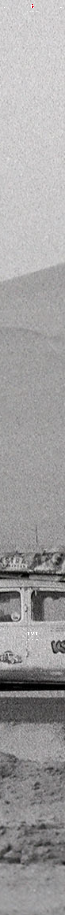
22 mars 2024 (38, 639)
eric (28, 639)
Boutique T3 (31, 628)
